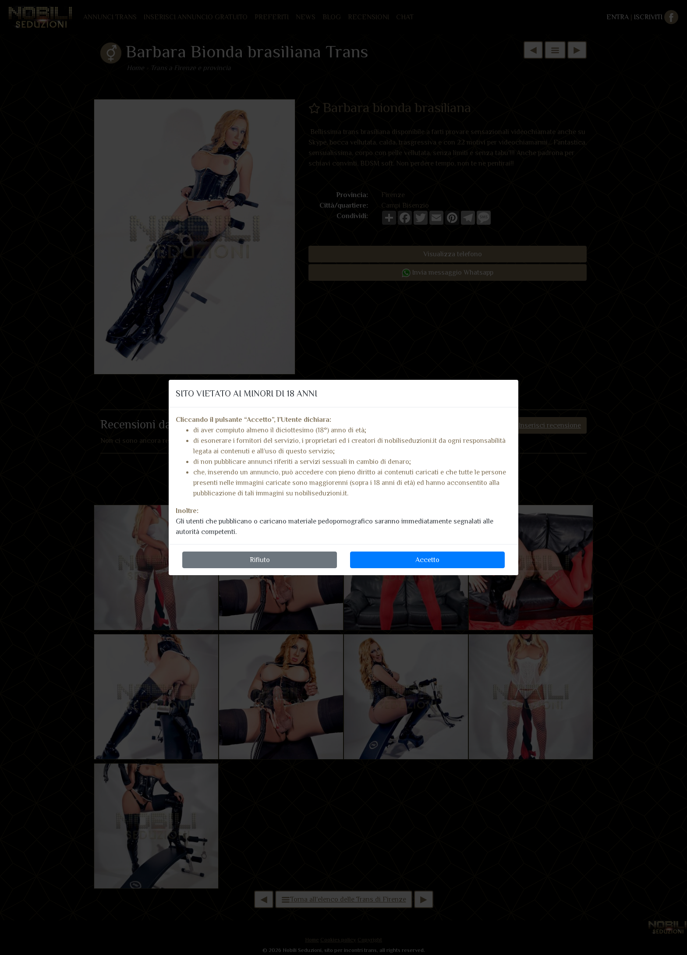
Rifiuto (260, 560)
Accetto (427, 560)
